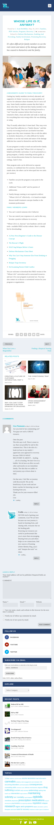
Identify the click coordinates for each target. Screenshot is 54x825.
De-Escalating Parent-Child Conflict (21, 267)
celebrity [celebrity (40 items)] (18, 782)
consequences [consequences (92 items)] (35, 784)
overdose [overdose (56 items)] (8, 800)
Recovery (29, 31)
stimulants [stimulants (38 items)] (40, 806)
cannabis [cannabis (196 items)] (10, 781)
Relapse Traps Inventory (17, 263)
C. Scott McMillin (21, 29)
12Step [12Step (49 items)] (7, 778)
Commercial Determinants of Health (22, 754)
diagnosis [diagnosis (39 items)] (40, 787)
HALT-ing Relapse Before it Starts (21, 247)
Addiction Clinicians (23, 731)
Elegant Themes (23, 819)
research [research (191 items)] (10, 806)
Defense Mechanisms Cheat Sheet (21, 251)
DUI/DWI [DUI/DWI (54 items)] (17, 790)
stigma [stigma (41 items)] (35, 806)
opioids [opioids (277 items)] (37, 796)
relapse (27, 39)
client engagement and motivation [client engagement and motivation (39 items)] (30, 782)
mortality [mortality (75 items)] (20, 797)
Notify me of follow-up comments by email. (20, 616)
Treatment (20, 714)
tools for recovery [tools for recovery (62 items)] (23, 809)
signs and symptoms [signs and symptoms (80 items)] (24, 806)
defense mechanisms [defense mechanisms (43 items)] (31, 787)
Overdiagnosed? (16, 729)
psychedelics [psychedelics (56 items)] (15, 803)
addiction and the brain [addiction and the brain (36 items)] (16, 778)
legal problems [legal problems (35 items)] (24, 793)
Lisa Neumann (19, 426)
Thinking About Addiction (24, 739)
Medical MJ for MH (17, 704)
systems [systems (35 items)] (45, 806)
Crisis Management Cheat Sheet (37, 402)
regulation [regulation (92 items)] (37, 803)
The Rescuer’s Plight (16, 243)
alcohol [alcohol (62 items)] (24, 778)
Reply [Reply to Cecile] (36, 558)
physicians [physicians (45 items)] (15, 800)
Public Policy (22, 756)
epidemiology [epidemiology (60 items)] (33, 790)
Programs (22, 31)
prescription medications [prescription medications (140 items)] (31, 800)
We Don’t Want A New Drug (20, 721)
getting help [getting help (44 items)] (42, 790)
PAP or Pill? (15, 712)
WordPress (40, 819)
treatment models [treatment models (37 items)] (34, 809)
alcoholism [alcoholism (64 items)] (32, 778)
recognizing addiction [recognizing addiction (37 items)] (26, 803)
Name (5, 602)
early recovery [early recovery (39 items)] (24, 790)
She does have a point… (18, 763)
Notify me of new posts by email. (17, 620)
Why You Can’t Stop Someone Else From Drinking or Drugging (15, 404)
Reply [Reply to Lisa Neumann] (36, 504)
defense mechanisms (25, 34)
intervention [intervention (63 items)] (15, 793)
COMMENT (7, 580)
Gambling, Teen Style (17, 746)
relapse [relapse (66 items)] (45, 803)
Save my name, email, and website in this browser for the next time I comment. (26, 611)
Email (22, 602)
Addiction (21, 748)
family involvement (23, 37)
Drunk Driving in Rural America (21, 738)
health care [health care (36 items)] (8, 793)
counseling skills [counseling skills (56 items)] (10, 787)
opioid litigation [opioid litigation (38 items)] (28, 797)
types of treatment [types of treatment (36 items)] (44, 809)
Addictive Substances (23, 706)
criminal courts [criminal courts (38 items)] (20, 787)
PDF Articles (13, 31)
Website (39, 602)
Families (43, 29)
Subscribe (10, 673)
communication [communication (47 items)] (24, 785)
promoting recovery (38, 37)
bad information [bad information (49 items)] (41, 778)
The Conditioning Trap (38, 376)
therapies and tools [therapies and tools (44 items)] (10, 809)
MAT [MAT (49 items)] (15, 797)
